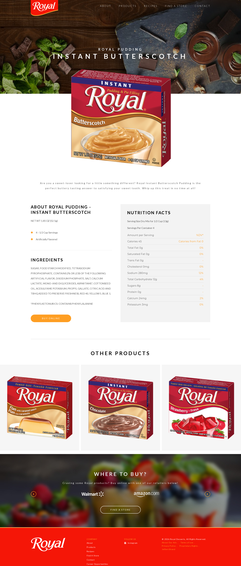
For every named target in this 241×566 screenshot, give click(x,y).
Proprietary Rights (189, 546)
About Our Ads (169, 542)
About (105, 5)
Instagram (131, 543)
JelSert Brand (168, 549)
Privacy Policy (169, 546)
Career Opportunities (97, 564)
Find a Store (120, 509)
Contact (202, 5)
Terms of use (187, 542)
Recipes (150, 5)
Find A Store (176, 5)
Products (127, 5)
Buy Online (44, 332)
